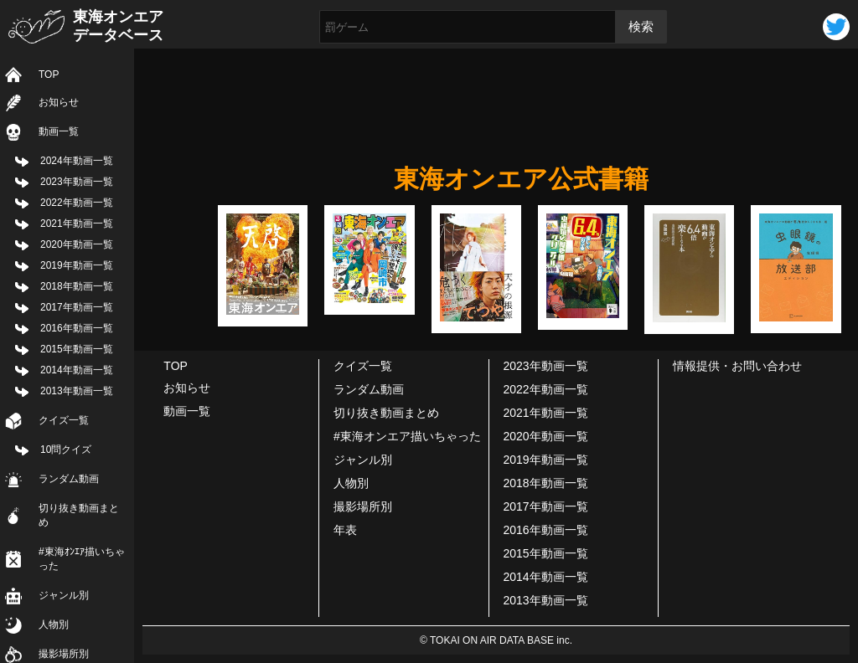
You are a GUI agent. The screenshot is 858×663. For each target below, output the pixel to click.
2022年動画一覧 (76, 202)
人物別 (54, 624)
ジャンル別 (64, 595)
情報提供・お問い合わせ (737, 366)
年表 (345, 530)
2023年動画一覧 (76, 182)
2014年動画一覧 (76, 370)
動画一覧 (59, 131)
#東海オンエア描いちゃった (407, 436)
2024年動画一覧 (76, 161)
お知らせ (59, 102)
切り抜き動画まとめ (79, 515)
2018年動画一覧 (76, 286)
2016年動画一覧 (76, 328)
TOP (49, 74)
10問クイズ (65, 449)
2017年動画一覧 (76, 307)
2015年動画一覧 (76, 349)
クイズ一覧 (64, 420)
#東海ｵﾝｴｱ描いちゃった (82, 559)
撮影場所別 (362, 506)
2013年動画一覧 (76, 391)
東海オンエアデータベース (118, 26)
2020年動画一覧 (76, 244)
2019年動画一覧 (76, 265)
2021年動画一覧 (76, 223)
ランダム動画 (69, 479)
